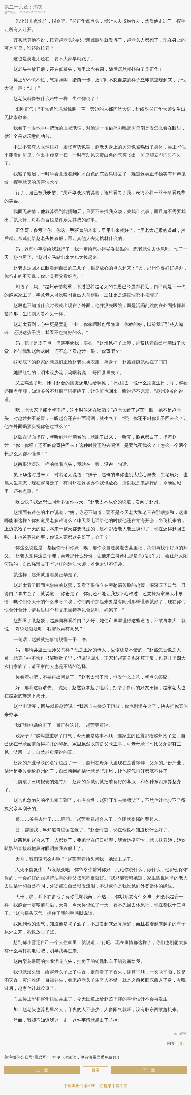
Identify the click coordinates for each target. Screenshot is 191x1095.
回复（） (176, 1043)
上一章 (42, 1070)
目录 (95, 1070)
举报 (180, 1034)
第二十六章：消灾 (23, 7)
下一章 (149, 1070)
